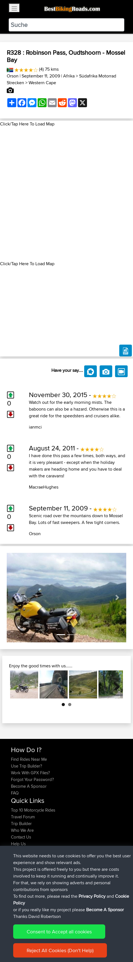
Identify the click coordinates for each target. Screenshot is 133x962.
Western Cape (42, 82)
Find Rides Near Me (29, 759)
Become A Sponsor (29, 786)
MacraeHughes (43, 487)
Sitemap (63, 940)
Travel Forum (23, 817)
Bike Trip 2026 (67, 874)
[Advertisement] (66, 193)
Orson (13, 76)
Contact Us (21, 837)
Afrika (69, 76)
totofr (16, 861)
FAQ (15, 793)
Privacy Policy (86, 940)
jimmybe (19, 888)
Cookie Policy (114, 940)
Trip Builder (21, 823)
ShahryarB (21, 868)
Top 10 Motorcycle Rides (33, 810)
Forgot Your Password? (32, 779)
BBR (50, 861)
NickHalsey (22, 874)
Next (114, 684)
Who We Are (22, 830)
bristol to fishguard (65, 888)
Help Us (18, 844)
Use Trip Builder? (26, 766)
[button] (16, 598)
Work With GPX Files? (30, 773)
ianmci (35, 427)
